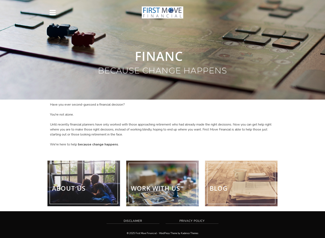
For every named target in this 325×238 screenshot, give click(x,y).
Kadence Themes (189, 233)
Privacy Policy (192, 221)
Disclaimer (133, 221)
